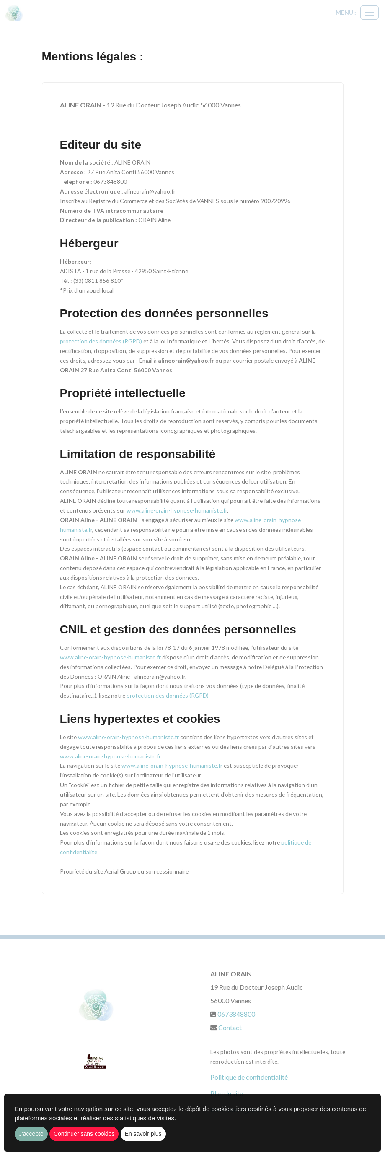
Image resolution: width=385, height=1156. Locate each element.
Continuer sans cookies (84, 1133)
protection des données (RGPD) (101, 341)
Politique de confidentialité (249, 1077)
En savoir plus (143, 1133)
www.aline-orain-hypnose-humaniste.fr (177, 510)
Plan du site (226, 1093)
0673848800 (236, 1014)
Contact (230, 1027)
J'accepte (31, 1133)
